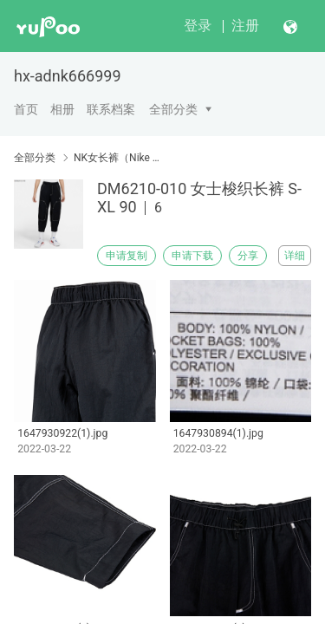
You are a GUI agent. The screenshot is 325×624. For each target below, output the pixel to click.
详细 (294, 256)
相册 (62, 109)
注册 (245, 25)
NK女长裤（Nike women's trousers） (119, 158)
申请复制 (126, 256)
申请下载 (192, 256)
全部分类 (173, 109)
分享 (247, 256)
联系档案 (111, 109)
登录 (197, 25)
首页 (26, 109)
